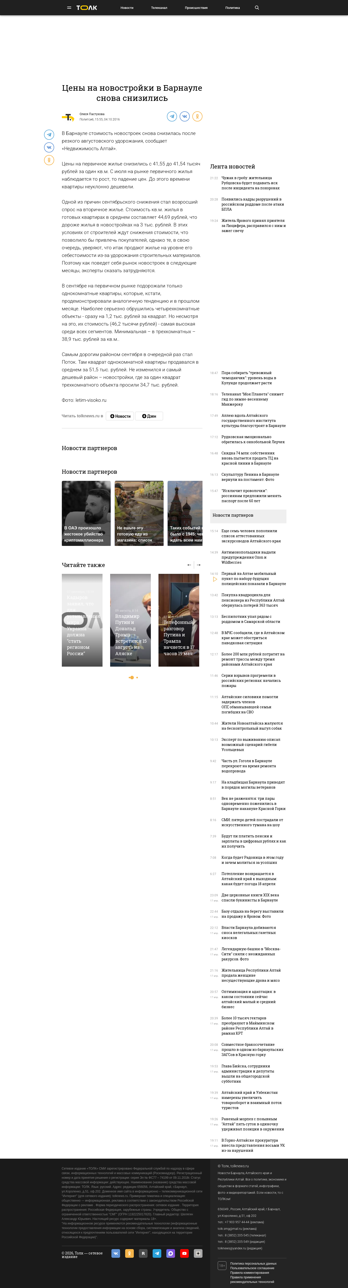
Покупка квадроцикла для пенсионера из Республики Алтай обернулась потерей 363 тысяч (253, 599)
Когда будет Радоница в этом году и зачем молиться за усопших (253, 860)
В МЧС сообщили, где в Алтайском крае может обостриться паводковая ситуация (253, 637)
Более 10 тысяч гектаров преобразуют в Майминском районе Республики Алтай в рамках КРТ (248, 1026)
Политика (232, 8)
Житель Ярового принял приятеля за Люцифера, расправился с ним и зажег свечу (254, 225)
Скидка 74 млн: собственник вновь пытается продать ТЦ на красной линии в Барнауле (250, 458)
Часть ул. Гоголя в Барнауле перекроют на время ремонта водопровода (249, 765)
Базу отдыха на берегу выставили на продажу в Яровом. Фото (253, 914)
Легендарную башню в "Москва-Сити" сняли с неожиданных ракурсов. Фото (251, 953)
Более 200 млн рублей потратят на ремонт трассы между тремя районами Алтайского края (253, 659)
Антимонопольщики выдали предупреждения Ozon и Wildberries (249, 557)
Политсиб (87, 119)
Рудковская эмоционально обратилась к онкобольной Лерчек (253, 439)
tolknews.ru (239, 1166)
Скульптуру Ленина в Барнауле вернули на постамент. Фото (250, 477)
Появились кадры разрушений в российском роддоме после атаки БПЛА (253, 204)
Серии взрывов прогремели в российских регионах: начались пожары (251, 680)
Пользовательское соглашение (252, 1268)
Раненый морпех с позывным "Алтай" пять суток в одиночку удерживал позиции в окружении (253, 1123)
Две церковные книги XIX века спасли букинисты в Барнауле (250, 897)
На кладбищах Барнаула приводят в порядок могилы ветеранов (253, 785)
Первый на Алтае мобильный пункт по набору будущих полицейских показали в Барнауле (254, 578)
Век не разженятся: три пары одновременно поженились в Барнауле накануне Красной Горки (254, 803)
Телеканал (159, 8)
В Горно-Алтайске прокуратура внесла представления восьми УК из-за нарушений (253, 1145)
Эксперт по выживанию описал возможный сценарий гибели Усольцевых (251, 744)
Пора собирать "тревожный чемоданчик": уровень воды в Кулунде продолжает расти (249, 377)
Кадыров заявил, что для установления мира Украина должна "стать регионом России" (83, 625)
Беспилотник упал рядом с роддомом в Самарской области (251, 619)
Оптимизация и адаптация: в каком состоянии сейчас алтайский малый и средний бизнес (249, 999)
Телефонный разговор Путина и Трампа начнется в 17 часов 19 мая (179, 637)
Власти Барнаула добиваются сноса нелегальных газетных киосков (249, 932)
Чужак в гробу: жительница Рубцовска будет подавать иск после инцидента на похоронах (251, 182)
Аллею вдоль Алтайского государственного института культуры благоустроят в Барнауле (254, 420)
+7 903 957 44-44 (237, 1222)
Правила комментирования (249, 1273)
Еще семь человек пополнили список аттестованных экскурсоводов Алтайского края (251, 535)
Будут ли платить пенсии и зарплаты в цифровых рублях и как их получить (254, 841)
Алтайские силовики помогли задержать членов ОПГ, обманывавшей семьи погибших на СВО (250, 704)
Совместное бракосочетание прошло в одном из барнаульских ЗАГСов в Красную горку (252, 1049)
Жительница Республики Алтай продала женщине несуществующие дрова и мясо (251, 975)
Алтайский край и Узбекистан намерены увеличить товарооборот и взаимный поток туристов (252, 1100)
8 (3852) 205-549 (237, 1242)
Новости (127, 8)
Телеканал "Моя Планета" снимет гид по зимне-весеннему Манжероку (253, 399)
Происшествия (196, 8)
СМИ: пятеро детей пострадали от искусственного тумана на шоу (252, 822)
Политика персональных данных (253, 1263)
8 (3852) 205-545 (237, 1235)
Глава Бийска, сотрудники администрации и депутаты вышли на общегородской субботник (248, 1074)
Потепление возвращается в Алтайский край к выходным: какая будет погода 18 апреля (249, 878)
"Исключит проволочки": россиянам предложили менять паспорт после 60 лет (251, 495)
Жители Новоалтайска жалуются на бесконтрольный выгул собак (252, 726)
